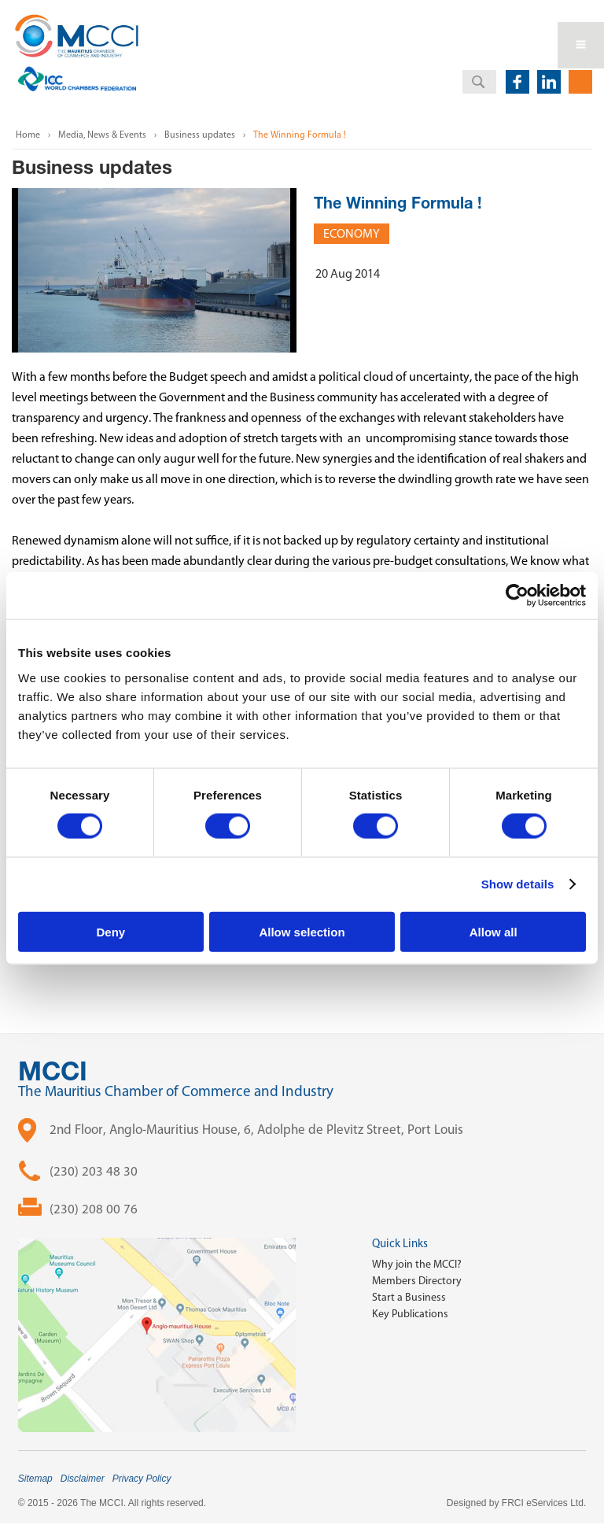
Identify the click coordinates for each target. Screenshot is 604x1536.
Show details (517, 884)
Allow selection (301, 931)
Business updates (199, 134)
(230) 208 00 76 (94, 1209)
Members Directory (417, 1280)
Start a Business (409, 1297)
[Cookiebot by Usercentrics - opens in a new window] (517, 595)
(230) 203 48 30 (94, 1171)
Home (28, 134)
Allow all (493, 931)
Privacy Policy (141, 1478)
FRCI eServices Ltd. (544, 1502)
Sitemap (35, 1478)
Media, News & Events (102, 134)
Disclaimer (83, 1478)
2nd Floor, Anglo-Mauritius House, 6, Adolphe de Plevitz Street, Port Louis (256, 1129)
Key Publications (410, 1313)
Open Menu (581, 45)
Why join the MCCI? (417, 1264)
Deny (110, 931)
